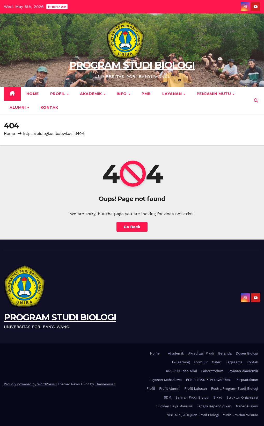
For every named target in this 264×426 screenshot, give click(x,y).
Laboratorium (212, 371)
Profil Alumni (169, 389)
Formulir (201, 362)
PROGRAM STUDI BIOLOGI (132, 65)
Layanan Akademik (243, 371)
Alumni (18, 107)
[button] (256, 100)
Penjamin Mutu (214, 93)
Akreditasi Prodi (201, 353)
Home (32, 93)
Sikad (217, 397)
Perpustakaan (247, 380)
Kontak (49, 107)
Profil (58, 93)
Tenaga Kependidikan (214, 406)
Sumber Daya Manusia (174, 406)
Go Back (132, 226)
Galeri (217, 362)
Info (122, 93)
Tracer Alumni (246, 406)
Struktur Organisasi (242, 397)
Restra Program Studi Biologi (234, 389)
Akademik (91, 93)
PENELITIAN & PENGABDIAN (208, 380)
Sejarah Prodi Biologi (192, 397)
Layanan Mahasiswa (165, 380)
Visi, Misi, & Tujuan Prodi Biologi (193, 415)
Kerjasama (234, 362)
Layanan (172, 93)
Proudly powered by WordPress (30, 384)
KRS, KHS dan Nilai (181, 371)
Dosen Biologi (247, 353)
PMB (146, 93)
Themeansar (105, 384)
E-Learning (181, 362)
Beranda (225, 353)
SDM (167, 397)
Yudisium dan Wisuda (240, 415)
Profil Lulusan (195, 389)
